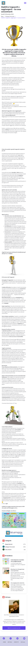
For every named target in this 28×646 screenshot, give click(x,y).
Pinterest (20, 73)
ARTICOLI (10, 642)
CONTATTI (16, 642)
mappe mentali (6, 69)
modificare (4, 208)
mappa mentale (18, 93)
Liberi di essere (15, 247)
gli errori (19, 200)
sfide (12, 122)
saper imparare (5, 201)
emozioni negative (14, 236)
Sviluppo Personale (9, 16)
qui (8, 74)
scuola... (13, 566)
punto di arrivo (12, 218)
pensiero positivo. (15, 84)
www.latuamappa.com (11, 619)
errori (20, 399)
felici (17, 570)
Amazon (22, 71)
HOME (4, 642)
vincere (23, 194)
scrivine (10, 281)
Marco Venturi (10, 60)
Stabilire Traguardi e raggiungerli (9, 80)
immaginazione (8, 390)
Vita (23, 583)
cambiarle (13, 246)
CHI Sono (23, 642)
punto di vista (11, 124)
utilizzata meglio (21, 229)
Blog (2, 16)
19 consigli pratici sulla (16, 583)
